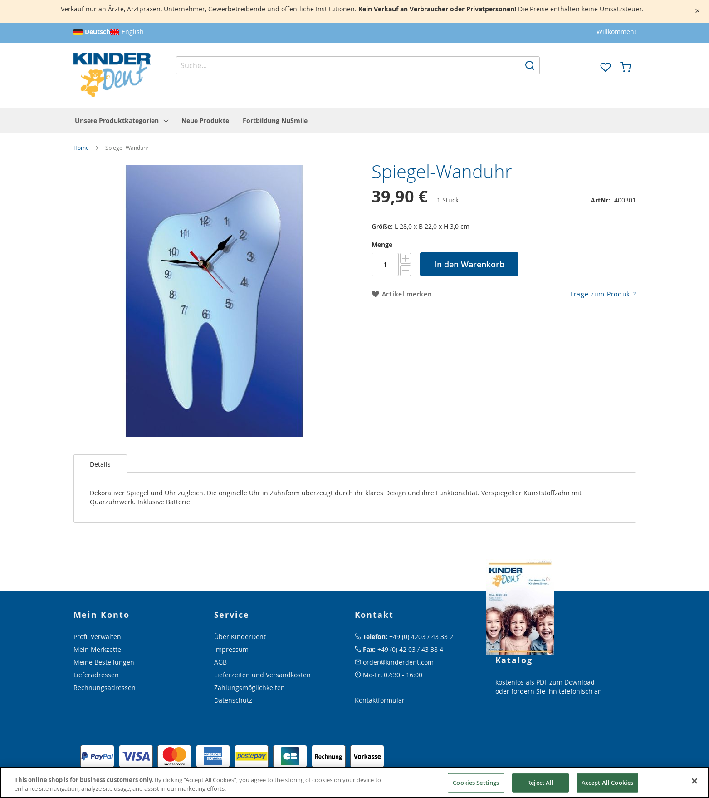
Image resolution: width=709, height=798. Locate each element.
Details (100, 464)
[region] (354, 782)
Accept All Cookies (607, 782)
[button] (586, 66)
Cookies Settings (476, 782)
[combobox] (358, 65)
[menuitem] (121, 120)
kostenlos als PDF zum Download (545, 682)
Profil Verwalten (97, 636)
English (133, 31)
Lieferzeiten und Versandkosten (262, 674)
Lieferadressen (96, 674)
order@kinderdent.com (398, 662)
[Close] (694, 781)
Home (81, 147)
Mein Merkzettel (98, 649)
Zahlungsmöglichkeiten (249, 687)
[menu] (354, 120)
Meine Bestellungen (103, 662)
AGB (220, 662)
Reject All (540, 782)
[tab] (100, 463)
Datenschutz (233, 700)
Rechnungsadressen (104, 687)
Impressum (231, 649)
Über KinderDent (240, 636)
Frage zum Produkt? (603, 294)
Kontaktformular (380, 700)
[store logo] (112, 75)
